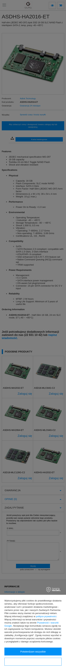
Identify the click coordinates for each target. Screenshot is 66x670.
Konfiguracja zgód (33, 661)
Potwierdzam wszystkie (33, 651)
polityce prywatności (46, 616)
